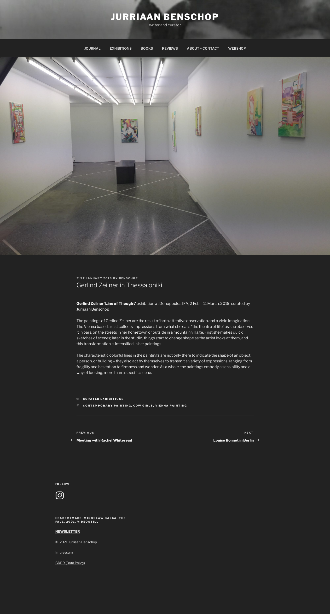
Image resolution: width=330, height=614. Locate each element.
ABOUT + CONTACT (203, 48)
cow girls (143, 405)
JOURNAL (92, 48)
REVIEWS (170, 48)
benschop (128, 278)
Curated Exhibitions (103, 399)
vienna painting (171, 405)
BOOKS (147, 48)
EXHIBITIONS (121, 48)
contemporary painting (107, 405)
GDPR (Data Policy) (70, 563)
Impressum (64, 552)
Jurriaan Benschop (165, 17)
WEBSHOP (237, 48)
